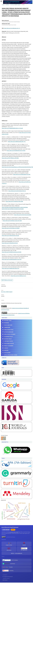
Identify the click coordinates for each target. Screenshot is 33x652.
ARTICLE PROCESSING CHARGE (9, 355)
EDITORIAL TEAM (6, 320)
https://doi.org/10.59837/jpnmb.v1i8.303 (10, 235)
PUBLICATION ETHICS (7, 329)
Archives (7, 4)
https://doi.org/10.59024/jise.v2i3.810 (10, 243)
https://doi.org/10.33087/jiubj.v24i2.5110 (10, 268)
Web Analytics (5, 580)
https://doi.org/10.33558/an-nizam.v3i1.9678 (12, 220)
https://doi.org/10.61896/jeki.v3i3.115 (12, 28)
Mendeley (8, 570)
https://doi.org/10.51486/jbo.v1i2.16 (18, 275)
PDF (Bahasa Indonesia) (7, 280)
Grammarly (9, 563)
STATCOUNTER (6, 352)
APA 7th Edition (10, 560)
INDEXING (5, 350)
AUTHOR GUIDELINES (7, 332)
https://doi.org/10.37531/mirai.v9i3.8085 (22, 214)
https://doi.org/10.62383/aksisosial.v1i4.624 (16, 150)
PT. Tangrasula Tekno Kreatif (13, 532)
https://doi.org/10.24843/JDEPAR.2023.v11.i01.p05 (12, 128)
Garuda (24, 544)
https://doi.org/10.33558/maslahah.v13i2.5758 (11, 259)
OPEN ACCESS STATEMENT (8, 334)
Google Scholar (9, 544)
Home (3, 4)
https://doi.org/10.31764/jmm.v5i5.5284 (10, 158)
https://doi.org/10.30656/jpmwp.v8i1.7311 (17, 141)
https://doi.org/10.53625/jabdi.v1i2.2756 (21, 174)
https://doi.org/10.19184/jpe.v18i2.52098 (14, 201)
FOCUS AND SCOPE (7, 325)
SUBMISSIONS (6, 327)
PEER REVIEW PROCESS (8, 343)
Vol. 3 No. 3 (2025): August (15, 4)
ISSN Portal (9, 549)
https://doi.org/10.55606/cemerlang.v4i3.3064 (11, 252)
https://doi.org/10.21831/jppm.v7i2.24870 (10, 228)
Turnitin (8, 567)
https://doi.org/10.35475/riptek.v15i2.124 (17, 190)
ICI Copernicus (24, 549)
